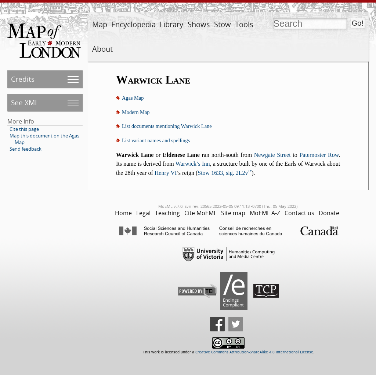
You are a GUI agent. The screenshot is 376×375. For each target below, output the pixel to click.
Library (171, 24)
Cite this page (24, 129)
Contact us (299, 213)
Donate (329, 213)
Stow (222, 24)
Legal (143, 213)
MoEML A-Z (265, 213)
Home (123, 213)
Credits (23, 79)
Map (99, 24)
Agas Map (133, 98)
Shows (199, 24)
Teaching (167, 213)
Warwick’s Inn (193, 164)
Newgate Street (272, 155)
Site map (233, 213)
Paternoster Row (319, 155)
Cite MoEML (200, 213)
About (102, 49)
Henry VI (166, 173)
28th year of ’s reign (159, 173)
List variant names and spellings (156, 140)
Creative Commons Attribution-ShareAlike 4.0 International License (254, 352)
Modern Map (136, 112)
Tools (244, 24)
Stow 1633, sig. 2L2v (223, 173)
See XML (25, 102)
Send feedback (25, 149)
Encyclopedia (133, 24)
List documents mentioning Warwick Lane (167, 126)
